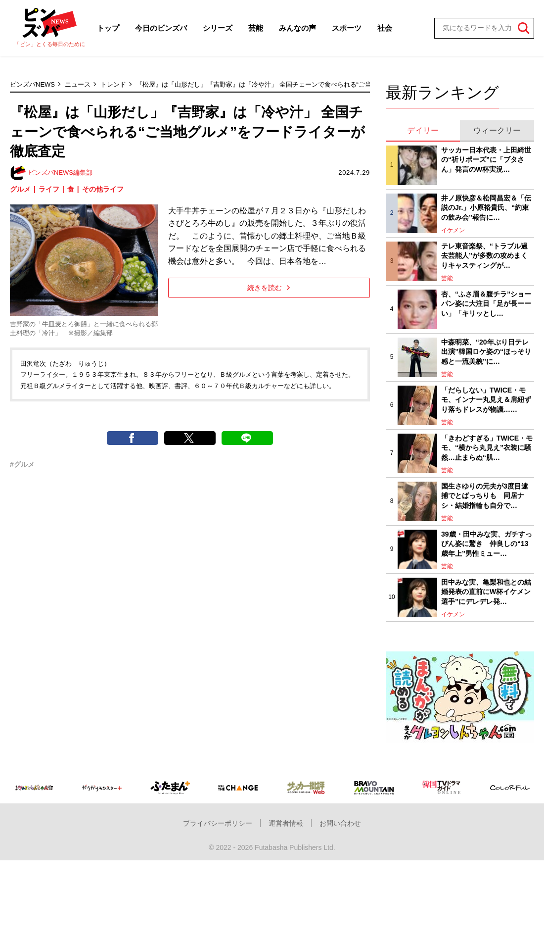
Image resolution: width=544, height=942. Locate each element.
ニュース (78, 84)
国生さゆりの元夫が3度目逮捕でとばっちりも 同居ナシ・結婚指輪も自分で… (484, 495)
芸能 (255, 28)
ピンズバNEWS (32, 84)
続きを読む (269, 288)
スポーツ (347, 28)
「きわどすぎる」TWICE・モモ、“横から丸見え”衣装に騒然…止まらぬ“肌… (487, 447)
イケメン (453, 230)
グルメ (20, 189)
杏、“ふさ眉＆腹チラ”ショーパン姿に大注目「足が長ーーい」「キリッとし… (486, 303)
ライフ (49, 189)
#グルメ (22, 464)
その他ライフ (103, 189)
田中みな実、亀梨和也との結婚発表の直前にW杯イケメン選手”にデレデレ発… (486, 591)
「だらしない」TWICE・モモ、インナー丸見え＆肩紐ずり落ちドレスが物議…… (486, 399)
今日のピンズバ (161, 28)
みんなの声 (297, 28)
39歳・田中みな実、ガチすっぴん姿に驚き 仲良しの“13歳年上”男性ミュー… (486, 543)
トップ (108, 28)
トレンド (113, 84)
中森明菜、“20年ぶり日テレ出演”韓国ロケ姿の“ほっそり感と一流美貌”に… (486, 351)
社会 (384, 28)
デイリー (423, 130)
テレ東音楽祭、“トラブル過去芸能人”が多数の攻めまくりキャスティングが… (484, 255)
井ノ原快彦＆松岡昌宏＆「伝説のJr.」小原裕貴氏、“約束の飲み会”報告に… (486, 207)
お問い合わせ (340, 823)
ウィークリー (497, 130)
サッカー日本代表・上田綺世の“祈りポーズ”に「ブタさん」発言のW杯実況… (486, 159)
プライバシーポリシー (217, 823)
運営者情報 (286, 823)
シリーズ (217, 28)
